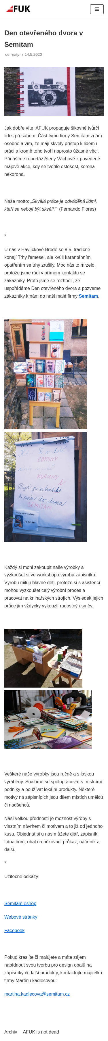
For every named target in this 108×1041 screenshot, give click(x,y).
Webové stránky (20, 917)
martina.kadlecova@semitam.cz (37, 994)
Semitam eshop (20, 903)
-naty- (16, 54)
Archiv (10, 1032)
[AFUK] (21, 9)
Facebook (14, 930)
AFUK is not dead (41, 1032)
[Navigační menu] (97, 9)
